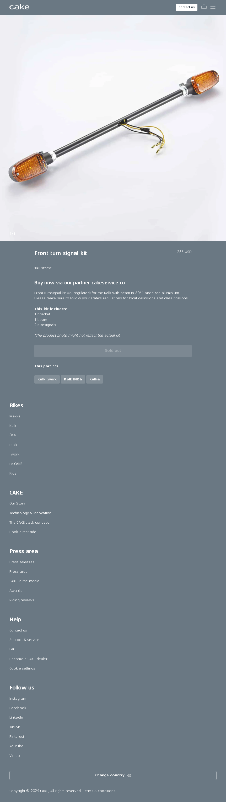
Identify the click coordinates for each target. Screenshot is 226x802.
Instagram (17, 698)
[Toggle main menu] (212, 7)
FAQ (12, 649)
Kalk (13, 426)
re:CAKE (15, 464)
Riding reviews (21, 600)
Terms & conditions (99, 791)
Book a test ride (22, 532)
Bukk (13, 445)
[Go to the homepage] (19, 7)
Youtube (16, 746)
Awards (15, 591)
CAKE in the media (24, 581)
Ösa (12, 435)
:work (14, 454)
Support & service (24, 640)
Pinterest (16, 737)
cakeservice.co (108, 282)
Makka (15, 416)
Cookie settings (22, 668)
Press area (18, 571)
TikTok (14, 727)
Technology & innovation (30, 513)
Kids (13, 473)
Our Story (17, 503)
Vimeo (14, 756)
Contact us (187, 7)
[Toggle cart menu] (204, 7)
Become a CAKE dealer (28, 659)
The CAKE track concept (29, 522)
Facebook (17, 708)
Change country (113, 775)
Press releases (21, 562)
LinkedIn (16, 717)
